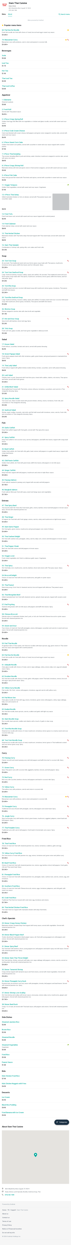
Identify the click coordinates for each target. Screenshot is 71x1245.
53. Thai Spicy (7, 566)
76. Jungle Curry (8, 816)
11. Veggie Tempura (9, 185)
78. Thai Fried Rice (9, 843)
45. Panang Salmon (9, 480)
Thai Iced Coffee (8, 86)
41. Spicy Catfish (8, 437)
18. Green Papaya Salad (11, 354)
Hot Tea (5, 71)
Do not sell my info (8, 1232)
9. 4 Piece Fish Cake (9, 175)
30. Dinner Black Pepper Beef (13, 935)
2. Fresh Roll (6, 109)
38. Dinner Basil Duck (10, 1004)
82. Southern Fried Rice (11, 886)
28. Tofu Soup (7, 328)
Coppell (13, 1210)
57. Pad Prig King (8, 604)
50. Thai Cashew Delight (11, 536)
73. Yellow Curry (8, 787)
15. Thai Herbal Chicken (11, 233)
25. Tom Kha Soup (9, 286)
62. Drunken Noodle (9, 676)
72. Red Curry (7, 777)
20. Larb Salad (7, 375)
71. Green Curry (8, 768)
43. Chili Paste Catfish (10, 461)
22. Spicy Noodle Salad (10, 398)
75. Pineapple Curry (9, 806)
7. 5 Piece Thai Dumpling (11, 154)
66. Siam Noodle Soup (10, 719)
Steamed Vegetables (10, 1045)
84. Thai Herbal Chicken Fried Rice (15, 907)
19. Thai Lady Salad (9, 366)
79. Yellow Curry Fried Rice (12, 853)
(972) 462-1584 (13, 10)
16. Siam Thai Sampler (10, 245)
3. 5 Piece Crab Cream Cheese (13, 131)
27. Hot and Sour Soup (10, 319)
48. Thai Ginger (7, 517)
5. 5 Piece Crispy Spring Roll (12, 119)
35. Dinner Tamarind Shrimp (12, 970)
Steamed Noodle (8, 1037)
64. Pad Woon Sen (9, 698)
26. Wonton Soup (8, 309)
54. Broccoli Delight (9, 575)
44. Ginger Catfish (9, 470)
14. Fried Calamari (9, 224)
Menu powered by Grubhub (35, 20)
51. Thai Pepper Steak (10, 546)
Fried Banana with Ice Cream (13, 1112)
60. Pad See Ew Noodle (10, 30)
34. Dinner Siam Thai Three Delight (15, 958)
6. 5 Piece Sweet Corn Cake (12, 142)
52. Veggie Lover (8, 556)
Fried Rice (5, 1055)
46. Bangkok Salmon (9, 490)
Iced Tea (5, 63)
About (10, 14)
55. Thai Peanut (8, 585)
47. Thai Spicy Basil (9, 505)
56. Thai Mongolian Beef (11, 595)
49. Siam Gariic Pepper (10, 527)
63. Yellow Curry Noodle (11, 688)
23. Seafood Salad (9, 410)
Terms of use (6, 1221)
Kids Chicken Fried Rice (11, 1076)
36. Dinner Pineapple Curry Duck (14, 981)
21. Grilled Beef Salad (10, 387)
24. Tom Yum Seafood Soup (12, 272)
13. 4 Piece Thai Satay (10, 195)
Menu (4, 14)
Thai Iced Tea (7, 78)
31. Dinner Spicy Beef (10, 946)
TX (8, 1210)
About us (5, 1214)
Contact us (6, 1217)
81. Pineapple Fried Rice (11, 874)
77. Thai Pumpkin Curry (10, 828)
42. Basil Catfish (8, 449)
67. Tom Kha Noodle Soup (12, 729)
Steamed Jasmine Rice (10, 1022)
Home (4, 1210)
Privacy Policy (7, 1225)
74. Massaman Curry (9, 40)
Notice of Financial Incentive (12, 1229)
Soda (4, 55)
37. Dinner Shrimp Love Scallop (13, 993)
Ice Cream (6, 1097)
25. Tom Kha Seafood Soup (12, 297)
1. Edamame (6, 100)
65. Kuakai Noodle (9, 709)
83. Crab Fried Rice (9, 898)
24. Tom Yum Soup (9, 261)
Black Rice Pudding (9, 1105)
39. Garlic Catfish (8, 428)
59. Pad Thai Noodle (9, 643)
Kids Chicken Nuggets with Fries (14, 1084)
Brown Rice (6, 1030)
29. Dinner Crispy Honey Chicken (14, 923)
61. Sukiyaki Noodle (9, 665)
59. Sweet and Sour (9, 626)
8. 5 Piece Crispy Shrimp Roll (12, 166)
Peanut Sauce (7, 1062)
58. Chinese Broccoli (9, 614)
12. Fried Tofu (7, 214)
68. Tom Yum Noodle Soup (12, 740)
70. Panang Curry (8, 758)
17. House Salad (8, 344)
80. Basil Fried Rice (9, 863)
